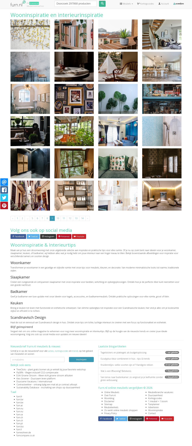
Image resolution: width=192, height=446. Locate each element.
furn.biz (20, 426)
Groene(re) (34, 3)
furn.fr (19, 396)
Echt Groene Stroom (26, 375)
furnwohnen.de (23, 432)
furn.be (19, 399)
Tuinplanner (153, 404)
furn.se (19, 414)
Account (163, 3)
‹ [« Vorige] (12, 218)
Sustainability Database (27, 387)
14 (82, 218)
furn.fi (19, 429)
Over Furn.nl (110, 395)
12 (70, 218)
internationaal (45, 381)
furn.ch (19, 417)
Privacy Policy (110, 413)
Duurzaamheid (155, 395)
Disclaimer (109, 401)
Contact (152, 413)
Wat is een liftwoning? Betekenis (140, 371)
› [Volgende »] (87, 218)
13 (76, 218)
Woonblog (109, 398)
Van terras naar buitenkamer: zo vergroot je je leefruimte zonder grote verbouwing (140, 379)
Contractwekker (24, 384)
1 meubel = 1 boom (158, 401)
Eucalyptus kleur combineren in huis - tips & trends (140, 358)
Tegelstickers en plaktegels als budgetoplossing (140, 352)
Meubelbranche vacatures (160, 392)
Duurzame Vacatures (26, 381)
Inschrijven (81, 359)
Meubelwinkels (111, 407)
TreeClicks (21, 369)
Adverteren (153, 407)
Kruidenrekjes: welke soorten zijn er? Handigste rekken (140, 364)
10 (58, 218)
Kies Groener (22, 378)
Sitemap (108, 404)
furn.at (19, 405)
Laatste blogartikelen (112, 346)
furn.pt (19, 423)
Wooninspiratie (155, 410)
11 (64, 218)
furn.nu (19, 408)
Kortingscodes (155, 398)
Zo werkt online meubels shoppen (121, 410)
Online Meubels (111, 392)
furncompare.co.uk (25, 435)
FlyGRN (19, 372)
